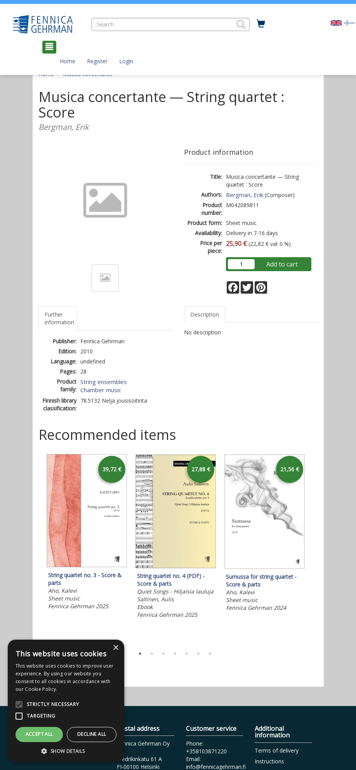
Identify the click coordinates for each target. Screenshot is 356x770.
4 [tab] (175, 654)
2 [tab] (152, 654)
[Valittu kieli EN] (336, 22)
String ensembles (103, 382)
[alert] (66, 701)
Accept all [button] (39, 734)
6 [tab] (198, 654)
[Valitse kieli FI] (349, 22)
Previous (36, 549)
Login (126, 61)
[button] (241, 24)
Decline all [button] (91, 734)
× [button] (115, 648)
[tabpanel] (86, 533)
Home (67, 61)
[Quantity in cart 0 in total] (261, 24)
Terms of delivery (277, 750)
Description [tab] (204, 314)
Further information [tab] (59, 318)
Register (97, 61)
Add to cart (282, 264)
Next (314, 549)
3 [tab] (163, 654)
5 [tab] (187, 654)
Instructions (269, 761)
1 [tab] (140, 654)
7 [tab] (210, 654)
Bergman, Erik (244, 195)
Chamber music (100, 390)
